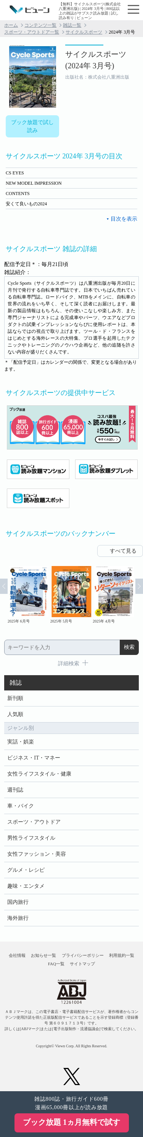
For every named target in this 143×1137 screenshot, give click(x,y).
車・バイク (20, 806)
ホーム (11, 25)
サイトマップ (82, 963)
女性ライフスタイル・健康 (39, 774)
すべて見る (123, 551)
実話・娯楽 (20, 742)
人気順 (15, 714)
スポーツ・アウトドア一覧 (31, 32)
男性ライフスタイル (31, 838)
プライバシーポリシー (83, 955)
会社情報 (17, 955)
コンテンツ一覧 (40, 25)
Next (139, 586)
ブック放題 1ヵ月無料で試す (71, 1122)
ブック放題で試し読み (32, 126)
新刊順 (15, 698)
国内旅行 (18, 902)
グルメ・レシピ (26, 870)
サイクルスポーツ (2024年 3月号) (95, 60)
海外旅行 (18, 918)
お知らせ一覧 (43, 955)
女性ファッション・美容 (36, 854)
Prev (4, 586)
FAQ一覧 (56, 963)
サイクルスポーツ (84, 32)
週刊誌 (15, 790)
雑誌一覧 (72, 25)
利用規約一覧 (121, 955)
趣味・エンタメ (26, 886)
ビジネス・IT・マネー (33, 758)
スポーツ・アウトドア (34, 822)
